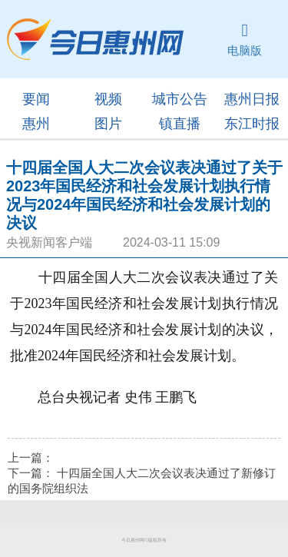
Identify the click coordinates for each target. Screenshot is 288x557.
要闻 (36, 99)
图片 (108, 123)
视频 (108, 99)
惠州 (36, 123)
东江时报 (252, 123)
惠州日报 (252, 99)
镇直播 (179, 123)
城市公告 (179, 99)
